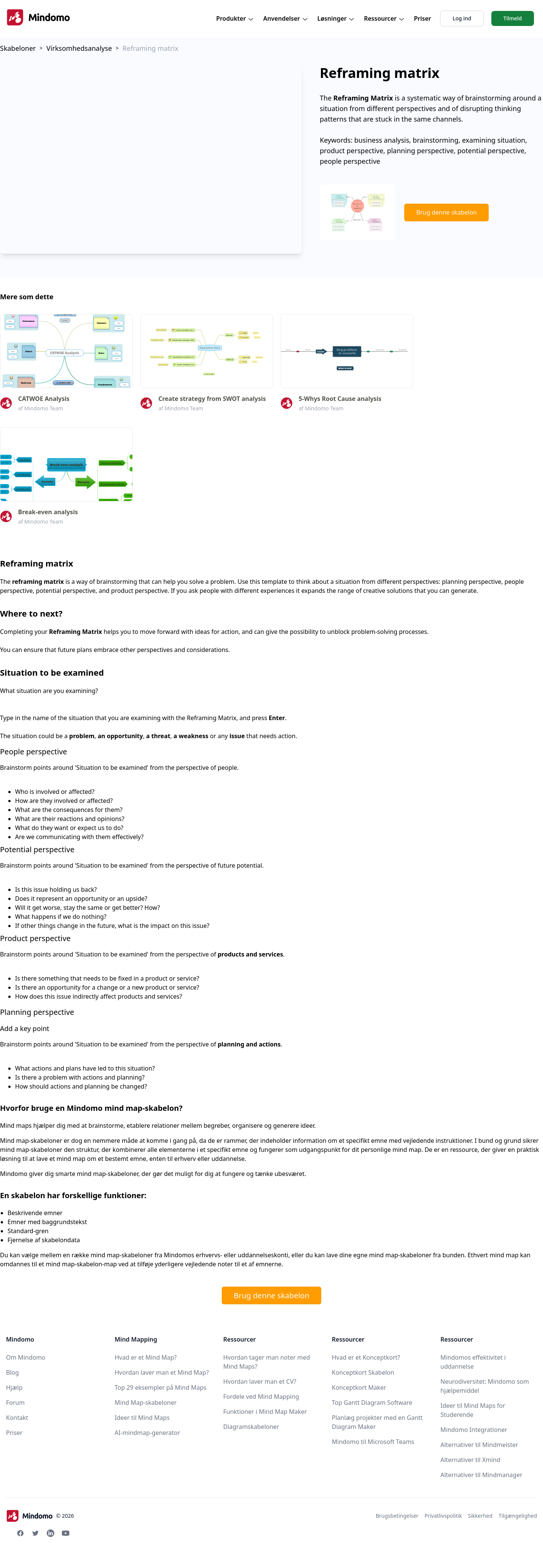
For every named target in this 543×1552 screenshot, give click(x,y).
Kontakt (17, 1417)
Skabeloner (18, 48)
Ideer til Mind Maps (142, 1417)
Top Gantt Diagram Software (372, 1402)
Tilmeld (512, 18)
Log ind (461, 18)
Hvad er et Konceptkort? (366, 1357)
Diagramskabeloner (251, 1427)
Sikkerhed (480, 1515)
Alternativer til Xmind (470, 1460)
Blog (12, 1372)
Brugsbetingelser (397, 1515)
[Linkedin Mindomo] (50, 1533)
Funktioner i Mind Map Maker (265, 1411)
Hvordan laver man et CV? (259, 1381)
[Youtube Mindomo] (65, 1533)
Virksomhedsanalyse (79, 48)
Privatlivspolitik (443, 1515)
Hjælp (14, 1387)
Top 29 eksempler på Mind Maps (160, 1387)
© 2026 (40, 1516)
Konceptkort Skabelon (363, 1372)
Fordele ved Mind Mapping (261, 1396)
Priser (422, 18)
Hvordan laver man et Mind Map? (162, 1372)
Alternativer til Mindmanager (481, 1475)
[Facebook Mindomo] (20, 1533)
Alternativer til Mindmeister (479, 1445)
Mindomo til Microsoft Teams (373, 1442)
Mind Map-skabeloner (145, 1402)
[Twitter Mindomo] (35, 1533)
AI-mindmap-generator (147, 1433)
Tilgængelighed (518, 1515)
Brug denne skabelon (446, 212)
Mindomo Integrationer (473, 1430)
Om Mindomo (25, 1357)
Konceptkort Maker (359, 1387)
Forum (15, 1402)
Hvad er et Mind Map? (146, 1357)
